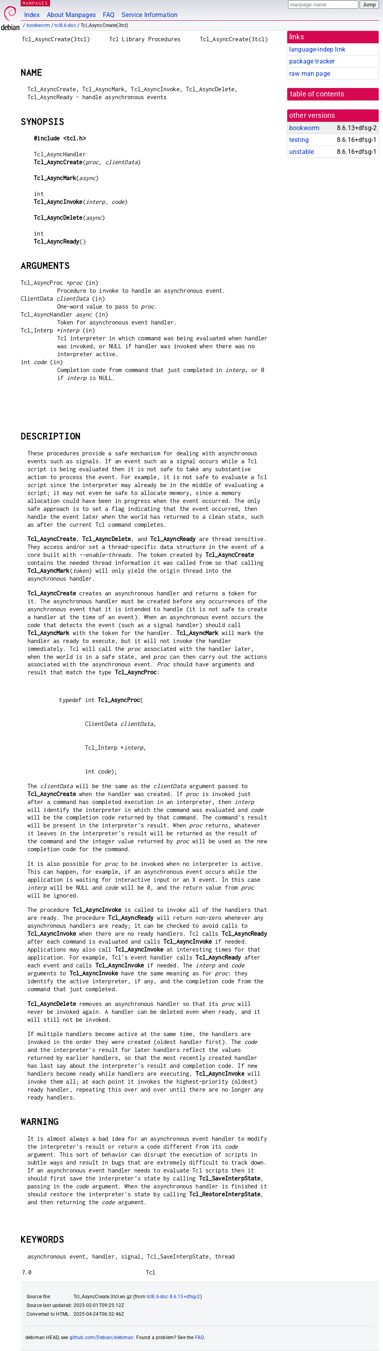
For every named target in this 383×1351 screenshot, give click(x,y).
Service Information (150, 15)
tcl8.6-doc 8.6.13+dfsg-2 (173, 1296)
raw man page (309, 73)
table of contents (317, 94)
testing (299, 140)
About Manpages (71, 15)
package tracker (312, 61)
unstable (301, 151)
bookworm (38, 25)
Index (32, 15)
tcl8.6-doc (65, 25)
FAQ (108, 15)
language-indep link (317, 49)
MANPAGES (35, 3)
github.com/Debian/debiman (102, 1337)
